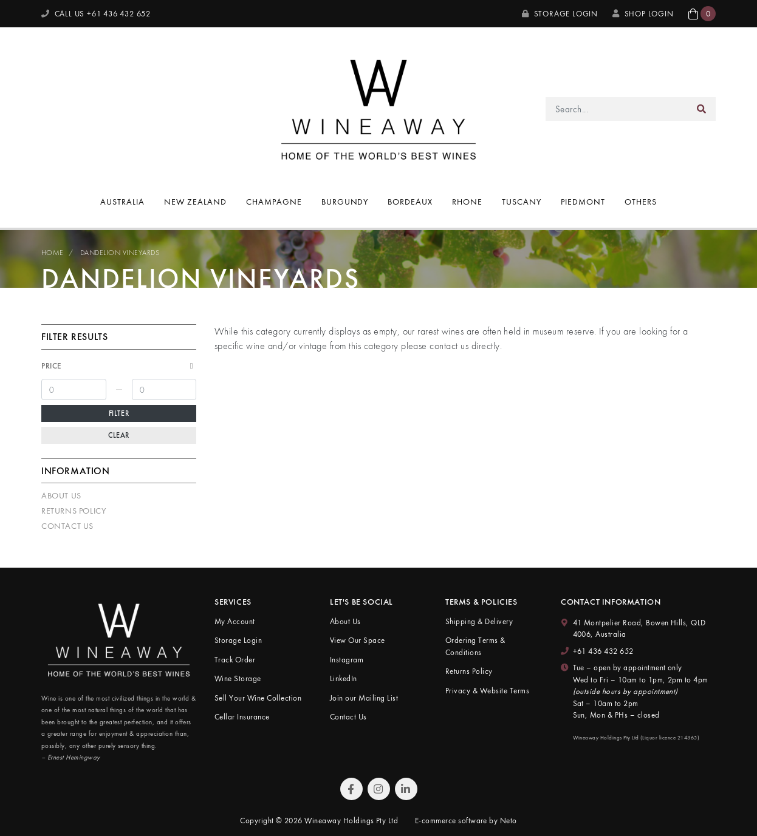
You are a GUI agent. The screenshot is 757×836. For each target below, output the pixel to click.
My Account (234, 621)
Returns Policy (73, 510)
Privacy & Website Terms (487, 690)
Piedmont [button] (583, 201)
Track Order (234, 659)
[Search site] (702, 109)
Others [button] (641, 201)
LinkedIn (343, 678)
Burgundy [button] (345, 201)
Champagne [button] (274, 201)
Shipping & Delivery (479, 621)
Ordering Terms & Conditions (475, 646)
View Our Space (357, 640)
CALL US (96, 13)
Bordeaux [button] (410, 201)
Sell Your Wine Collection (257, 698)
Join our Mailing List (364, 698)
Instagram (346, 659)
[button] (702, 13)
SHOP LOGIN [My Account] (643, 13)
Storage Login (560, 13)
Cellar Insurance (242, 717)
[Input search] (617, 109)
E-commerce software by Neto (466, 820)
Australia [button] (122, 201)
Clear (118, 435)
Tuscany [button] (521, 201)
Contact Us (67, 525)
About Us (61, 495)
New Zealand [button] (195, 201)
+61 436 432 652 (603, 651)
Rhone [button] (467, 201)
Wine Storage (237, 678)
